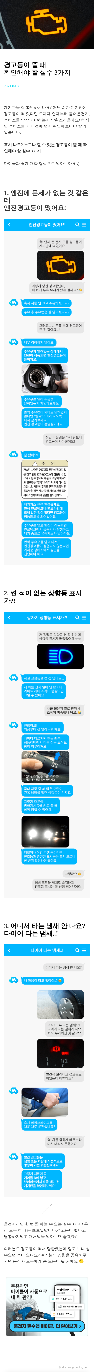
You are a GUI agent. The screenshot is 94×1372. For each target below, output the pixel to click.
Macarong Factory (73, 1367)
